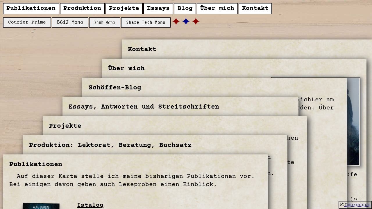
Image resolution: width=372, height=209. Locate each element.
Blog (185, 8)
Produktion (82, 8)
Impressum (357, 205)
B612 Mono (70, 22)
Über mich (217, 8)
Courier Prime (27, 22)
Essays (158, 8)
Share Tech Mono (145, 22)
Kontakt (255, 8)
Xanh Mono (104, 22)
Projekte (124, 8)
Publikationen (31, 8)
